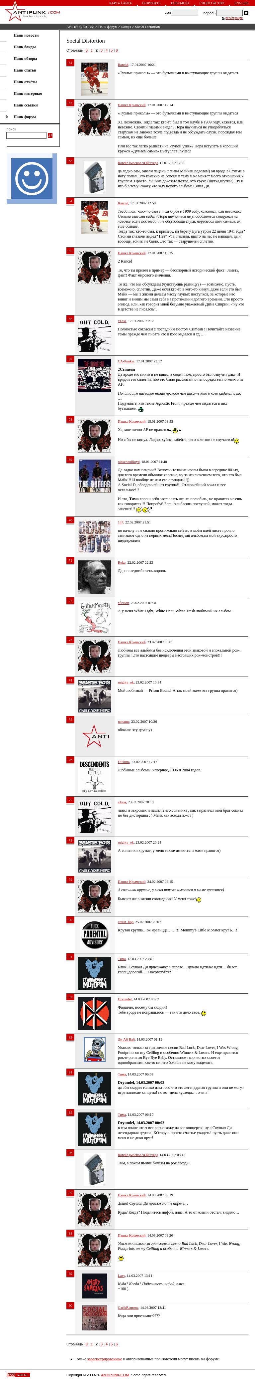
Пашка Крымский (131, 105)
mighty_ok (126, 682)
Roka (122, 562)
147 (121, 522)
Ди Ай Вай (126, 1039)
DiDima (123, 762)
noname (123, 721)
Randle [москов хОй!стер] (138, 163)
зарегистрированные (104, 1359)
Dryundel (125, 999)
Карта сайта (120, 3)
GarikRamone (128, 1307)
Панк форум (107, 27)
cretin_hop (125, 922)
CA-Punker (126, 361)
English (241, 3)
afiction (123, 603)
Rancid (123, 65)
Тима (122, 959)
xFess (122, 321)
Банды (126, 27)
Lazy (121, 1276)
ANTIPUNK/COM (80, 27)
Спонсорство (212, 3)
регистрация (234, 18)
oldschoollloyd (128, 462)
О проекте (151, 3)
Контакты (180, 3)
